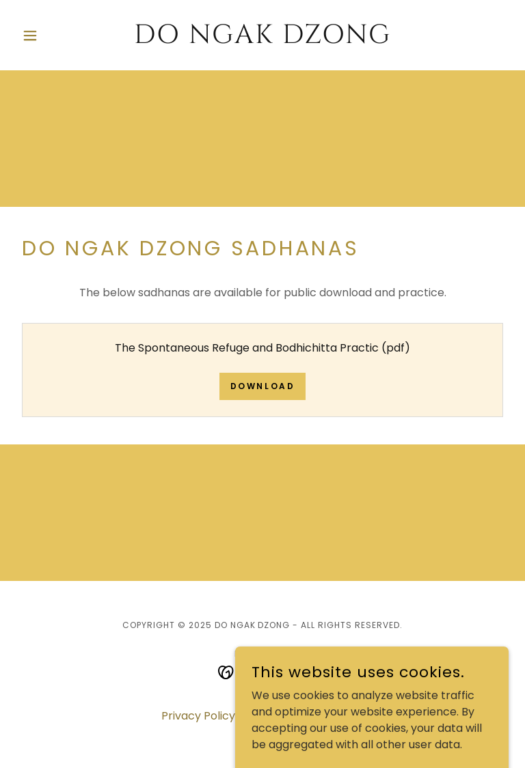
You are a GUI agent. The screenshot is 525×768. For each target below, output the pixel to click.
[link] (262, 39)
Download (262, 386)
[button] (53, 35)
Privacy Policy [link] (198, 716)
